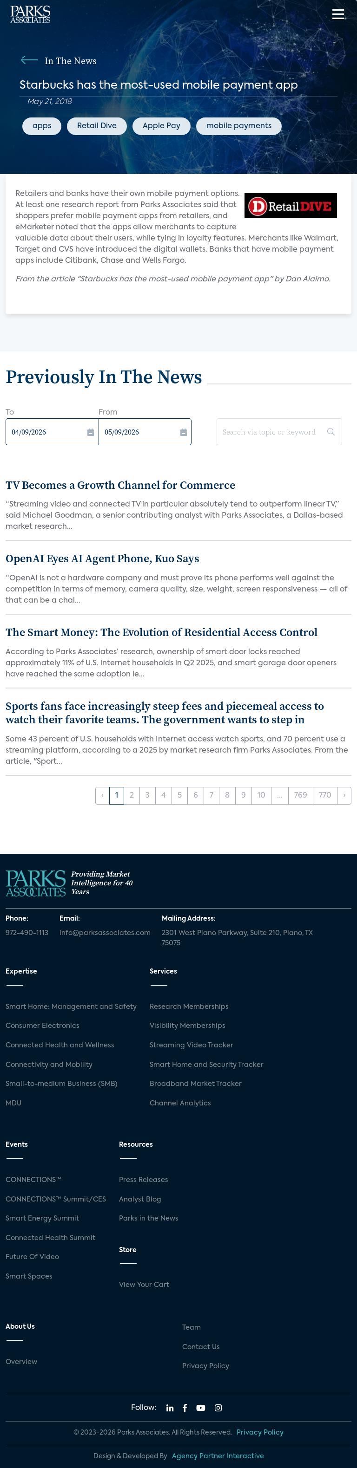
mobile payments (238, 126)
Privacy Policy (205, 1366)
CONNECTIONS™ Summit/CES (56, 1199)
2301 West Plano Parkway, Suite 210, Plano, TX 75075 (237, 938)
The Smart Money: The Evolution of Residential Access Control (161, 632)
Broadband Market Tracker (196, 1084)
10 (261, 795)
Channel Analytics (180, 1103)
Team (191, 1328)
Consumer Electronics (42, 1026)
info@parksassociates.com (105, 933)
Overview (21, 1362)
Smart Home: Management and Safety (71, 1007)
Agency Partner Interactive (218, 1456)
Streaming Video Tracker (191, 1045)
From (108, 412)
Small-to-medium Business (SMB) (62, 1084)
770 (325, 795)
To (10, 412)
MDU (13, 1103)
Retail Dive (97, 126)
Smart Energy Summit (42, 1218)
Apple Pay (161, 126)
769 (300, 795)
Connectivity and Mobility (49, 1065)
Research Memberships (189, 1007)
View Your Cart (144, 1285)
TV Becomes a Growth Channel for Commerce (120, 485)
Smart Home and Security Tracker (207, 1065)
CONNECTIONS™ (33, 1180)
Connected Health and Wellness (60, 1045)
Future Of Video (32, 1257)
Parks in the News (148, 1218)
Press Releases (143, 1180)
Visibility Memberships (187, 1026)
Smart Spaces (29, 1276)
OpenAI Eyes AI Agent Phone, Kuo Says (102, 558)
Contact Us (201, 1347)
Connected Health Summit (50, 1238)
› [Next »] (344, 795)
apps (42, 126)
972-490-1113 (27, 933)
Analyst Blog (140, 1199)
